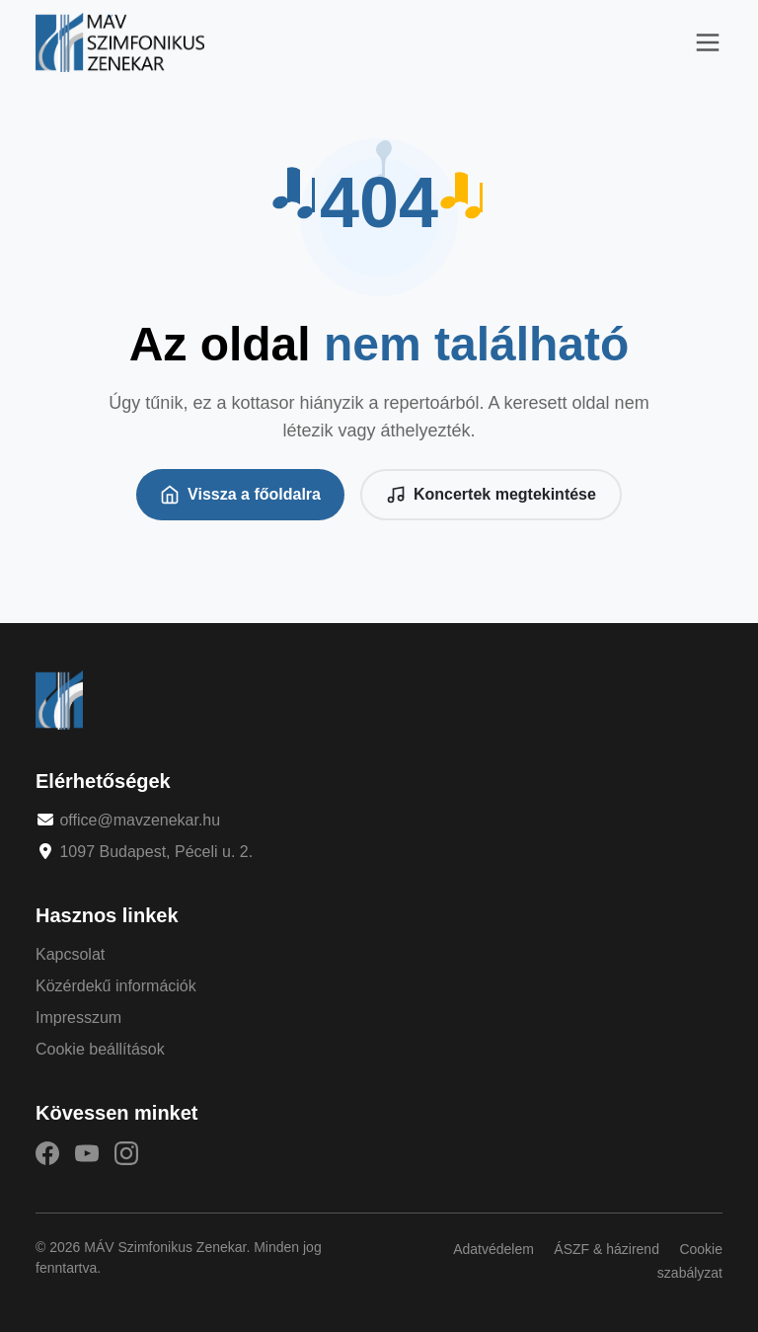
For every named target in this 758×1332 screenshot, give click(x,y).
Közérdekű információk (116, 986)
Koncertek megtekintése (491, 495)
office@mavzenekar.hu (139, 820)
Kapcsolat (70, 954)
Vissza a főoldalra (240, 495)
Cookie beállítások (100, 1049)
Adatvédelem (493, 1249)
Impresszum (78, 1017)
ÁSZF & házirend (606, 1249)
